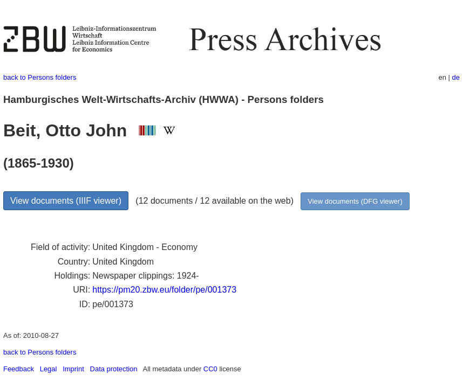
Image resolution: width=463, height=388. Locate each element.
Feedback (18, 369)
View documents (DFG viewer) (355, 201)
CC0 (210, 369)
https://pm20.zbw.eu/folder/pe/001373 (164, 289)
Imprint (73, 369)
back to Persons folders (39, 77)
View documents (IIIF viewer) (65, 200)
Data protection (114, 369)
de (456, 77)
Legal (48, 369)
